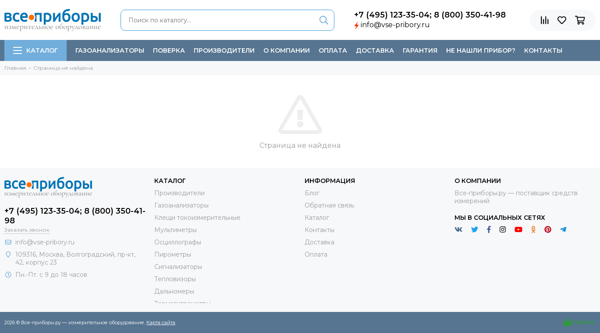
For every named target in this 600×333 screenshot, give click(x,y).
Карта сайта (160, 322)
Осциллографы (177, 242)
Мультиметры (175, 230)
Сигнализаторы (178, 267)
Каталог (35, 50)
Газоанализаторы (109, 50)
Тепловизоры (175, 279)
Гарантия (420, 50)
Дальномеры (174, 291)
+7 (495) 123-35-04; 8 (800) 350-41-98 (430, 15)
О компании (286, 50)
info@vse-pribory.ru (395, 25)
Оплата (333, 50)
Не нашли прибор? (480, 50)
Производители (224, 50)
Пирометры (172, 254)
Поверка (169, 50)
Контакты (543, 50)
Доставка (375, 50)
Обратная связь (329, 205)
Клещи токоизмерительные (197, 218)
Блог (312, 193)
